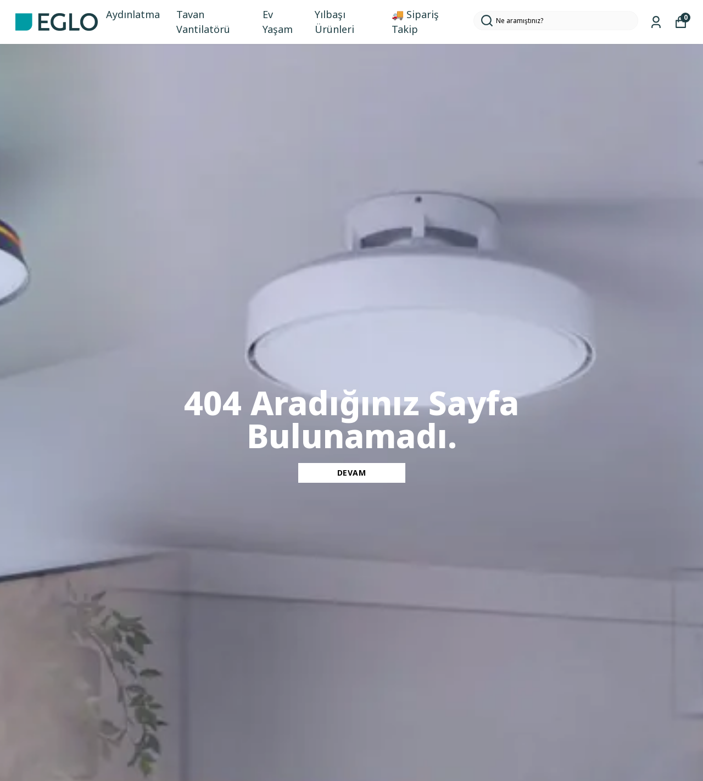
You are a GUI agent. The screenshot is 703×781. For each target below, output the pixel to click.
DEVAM (351, 472)
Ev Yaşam (278, 22)
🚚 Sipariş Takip (415, 22)
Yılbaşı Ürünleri (334, 22)
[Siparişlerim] (656, 22)
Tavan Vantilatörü (203, 22)
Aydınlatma (133, 14)
